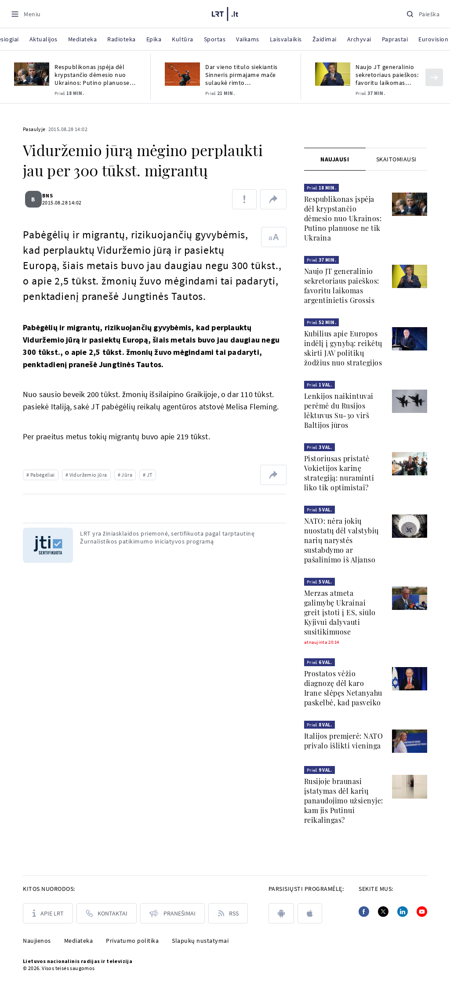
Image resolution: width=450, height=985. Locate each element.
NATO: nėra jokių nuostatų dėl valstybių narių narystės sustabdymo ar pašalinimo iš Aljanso (341, 540)
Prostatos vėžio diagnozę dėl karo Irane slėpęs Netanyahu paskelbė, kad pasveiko (343, 688)
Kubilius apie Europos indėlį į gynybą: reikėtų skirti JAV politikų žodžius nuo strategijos (343, 348)
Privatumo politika (132, 941)
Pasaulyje (34, 129)
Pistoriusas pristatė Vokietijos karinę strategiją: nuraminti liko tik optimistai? (339, 473)
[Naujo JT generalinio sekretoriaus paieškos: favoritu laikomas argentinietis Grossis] (332, 74)
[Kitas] (434, 77)
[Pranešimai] (172, 913)
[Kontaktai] (106, 913)
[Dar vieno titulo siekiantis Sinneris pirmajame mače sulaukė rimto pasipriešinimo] (182, 74)
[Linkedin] (402, 911)
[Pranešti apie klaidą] (244, 199)
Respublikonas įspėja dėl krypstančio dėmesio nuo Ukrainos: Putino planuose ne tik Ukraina (92, 75)
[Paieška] (422, 14)
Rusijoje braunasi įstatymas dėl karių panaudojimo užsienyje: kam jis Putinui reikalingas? (343, 800)
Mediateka (78, 941)
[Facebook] (364, 911)
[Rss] (228, 913)
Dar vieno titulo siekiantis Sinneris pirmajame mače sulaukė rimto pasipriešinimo (241, 75)
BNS (52, 195)
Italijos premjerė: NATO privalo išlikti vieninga (343, 740)
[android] (281, 913)
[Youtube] (422, 911)
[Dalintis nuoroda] (273, 199)
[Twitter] (383, 911)
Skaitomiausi (396, 159)
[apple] (310, 913)
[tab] (335, 159)
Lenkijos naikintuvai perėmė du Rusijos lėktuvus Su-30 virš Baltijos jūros (339, 410)
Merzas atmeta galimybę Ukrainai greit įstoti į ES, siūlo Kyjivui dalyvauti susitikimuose (340, 612)
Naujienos (37, 941)
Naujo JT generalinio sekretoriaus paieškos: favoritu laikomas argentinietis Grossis (387, 75)
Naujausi (334, 159)
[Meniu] (25, 14)
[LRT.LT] (225, 12)
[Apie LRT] (48, 913)
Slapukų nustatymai (200, 941)
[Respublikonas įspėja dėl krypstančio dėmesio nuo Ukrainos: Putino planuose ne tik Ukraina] (31, 74)
